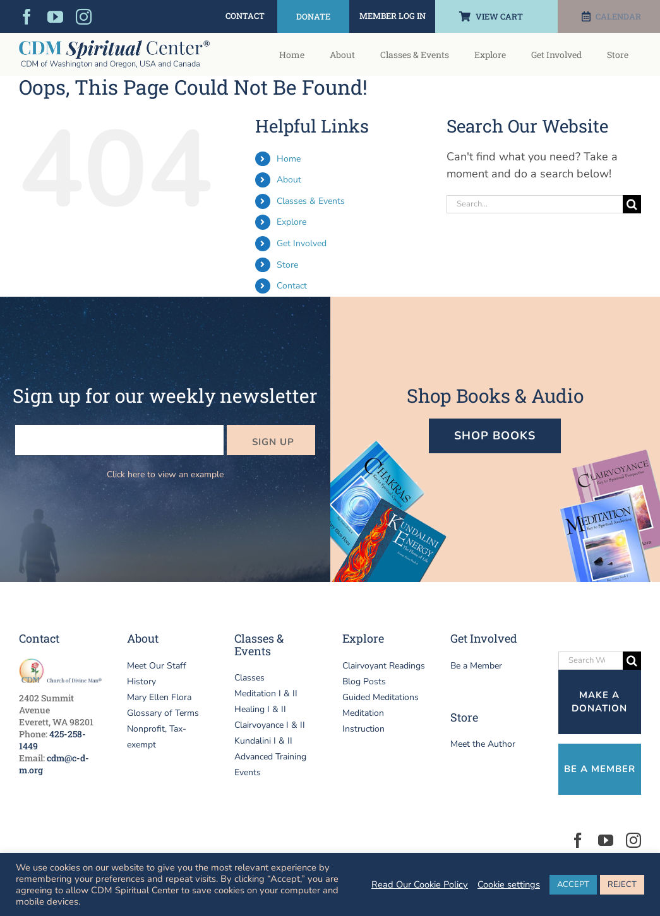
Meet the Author (482, 744)
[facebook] (27, 17)
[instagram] (84, 17)
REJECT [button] (622, 884)
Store (287, 265)
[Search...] (535, 204)
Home (289, 159)
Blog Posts (364, 681)
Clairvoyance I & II (269, 725)
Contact (292, 286)
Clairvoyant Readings (383, 666)
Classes (249, 678)
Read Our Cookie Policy (419, 884)
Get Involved (302, 243)
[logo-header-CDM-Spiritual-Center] (114, 46)
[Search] (632, 204)
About (289, 180)
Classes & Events (311, 201)
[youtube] (55, 17)
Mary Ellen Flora (159, 697)
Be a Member (476, 666)
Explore (291, 222)
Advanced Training (270, 757)
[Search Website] (590, 660)
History (141, 681)
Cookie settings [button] (508, 884)
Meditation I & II (265, 693)
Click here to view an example (165, 474)
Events (247, 772)
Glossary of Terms (163, 713)
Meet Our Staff (156, 666)
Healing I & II (260, 709)
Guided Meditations (380, 697)
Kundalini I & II (263, 741)
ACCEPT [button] (573, 884)
